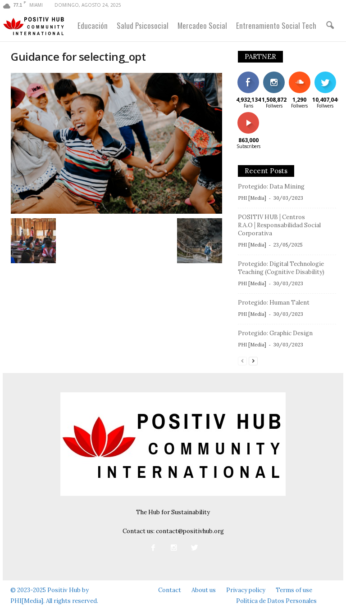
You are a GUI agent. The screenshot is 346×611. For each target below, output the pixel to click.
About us (203, 590)
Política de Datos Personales (276, 601)
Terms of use (294, 590)
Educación (92, 25)
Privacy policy (245, 590)
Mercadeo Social (202, 25)
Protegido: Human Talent (274, 302)
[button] (330, 26)
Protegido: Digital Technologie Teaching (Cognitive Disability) (281, 268)
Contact (169, 590)
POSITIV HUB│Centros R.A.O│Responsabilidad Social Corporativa (279, 225)
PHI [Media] (252, 198)
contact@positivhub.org (190, 531)
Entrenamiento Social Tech (276, 25)
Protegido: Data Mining (271, 186)
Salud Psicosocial (142, 25)
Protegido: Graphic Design (275, 333)
